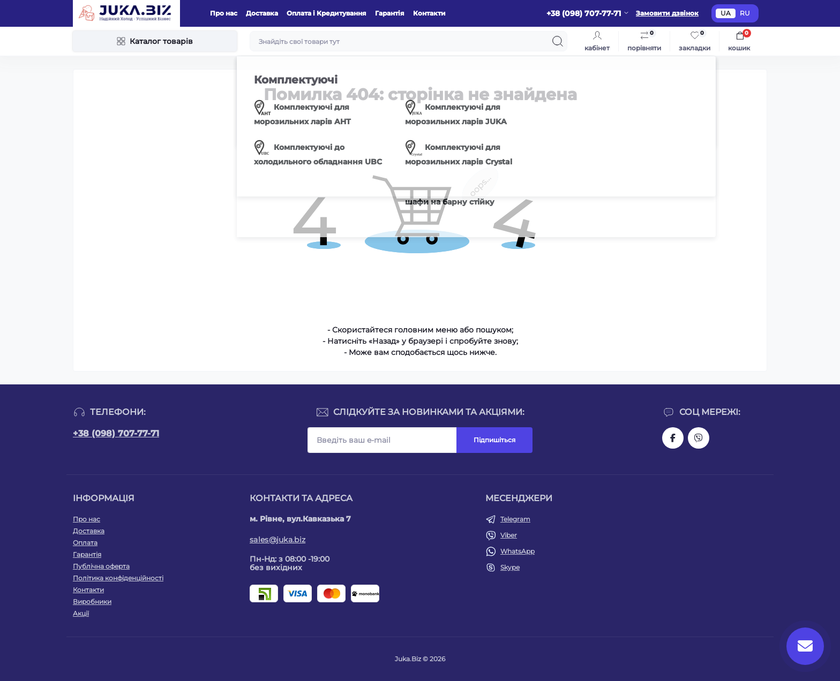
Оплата (85, 543)
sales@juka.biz (277, 539)
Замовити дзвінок (667, 13)
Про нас (223, 13)
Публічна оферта (101, 566)
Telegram (515, 519)
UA (726, 13)
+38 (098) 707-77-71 (116, 433)
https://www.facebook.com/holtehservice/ (673, 438)
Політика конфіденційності (118, 578)
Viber (508, 535)
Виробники (92, 601)
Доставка (262, 13)
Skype (510, 567)
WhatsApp (517, 551)
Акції (81, 613)
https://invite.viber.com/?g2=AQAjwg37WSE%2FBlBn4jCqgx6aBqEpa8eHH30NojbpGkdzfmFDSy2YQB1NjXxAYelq (698, 438)
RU (745, 13)
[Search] (557, 41)
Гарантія (389, 13)
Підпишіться (494, 440)
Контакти (429, 13)
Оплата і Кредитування (326, 13)
